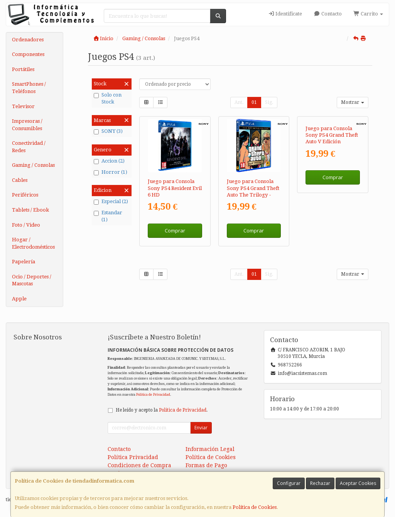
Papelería (23, 261)
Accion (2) (109, 161)
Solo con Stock (108, 98)
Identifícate (285, 14)
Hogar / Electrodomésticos (33, 243)
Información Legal (210, 449)
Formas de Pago (206, 465)
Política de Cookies (255, 507)
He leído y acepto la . (162, 410)
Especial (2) (111, 201)
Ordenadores (28, 39)
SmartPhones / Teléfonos (29, 87)
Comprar (175, 230)
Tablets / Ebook (30, 210)
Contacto (327, 14)
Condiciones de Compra (139, 465)
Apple (19, 299)
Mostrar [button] (352, 102)
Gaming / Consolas (33, 165)
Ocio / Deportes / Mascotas (31, 280)
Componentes (28, 54)
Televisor (23, 106)
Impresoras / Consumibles (27, 124)
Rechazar (320, 483)
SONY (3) (108, 131)
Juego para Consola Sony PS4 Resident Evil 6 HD (175, 188)
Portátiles (23, 69)
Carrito (368, 14)
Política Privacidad (133, 457)
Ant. (239, 102)
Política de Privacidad (153, 394)
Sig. (269, 102)
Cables (19, 180)
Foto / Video (26, 225)
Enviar (201, 427)
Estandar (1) (108, 216)
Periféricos (25, 195)
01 (254, 102)
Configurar (288, 483)
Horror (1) (110, 172)
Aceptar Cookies (358, 483)
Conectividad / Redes (29, 146)
